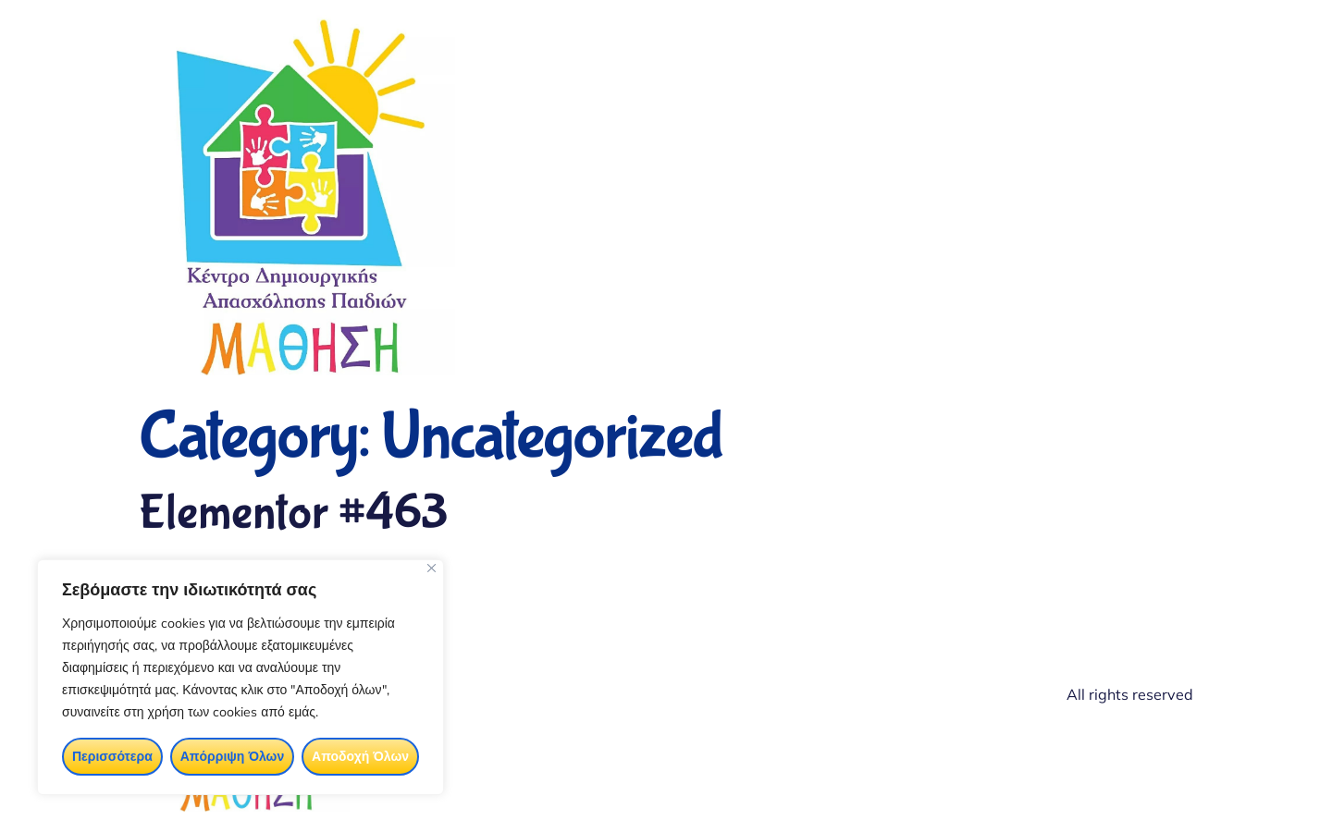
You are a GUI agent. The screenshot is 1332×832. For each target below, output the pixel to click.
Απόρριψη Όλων (232, 756)
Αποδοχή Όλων (360, 756)
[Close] (431, 568)
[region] (240, 677)
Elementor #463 (293, 513)
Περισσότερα (112, 756)
